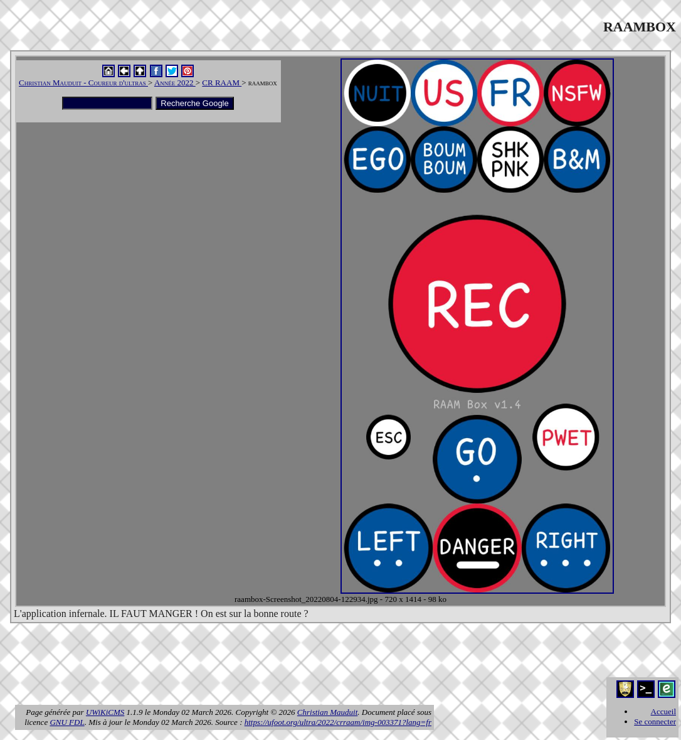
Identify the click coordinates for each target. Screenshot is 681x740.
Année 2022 (175, 82)
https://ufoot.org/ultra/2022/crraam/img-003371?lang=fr (338, 722)
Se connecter (655, 721)
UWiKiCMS (105, 712)
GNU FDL (67, 722)
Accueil (663, 711)
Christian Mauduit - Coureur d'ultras (83, 82)
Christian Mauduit (327, 712)
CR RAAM (221, 82)
